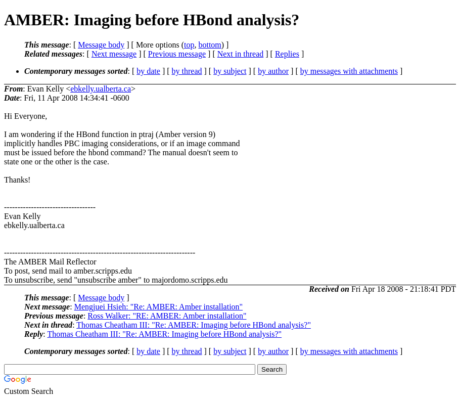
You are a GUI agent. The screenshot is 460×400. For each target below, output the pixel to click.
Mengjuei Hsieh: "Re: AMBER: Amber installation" (158, 306)
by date (148, 71)
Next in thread (240, 54)
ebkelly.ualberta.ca (100, 88)
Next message (113, 54)
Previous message (177, 54)
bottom (209, 44)
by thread (187, 71)
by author (273, 71)
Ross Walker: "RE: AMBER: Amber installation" (166, 316)
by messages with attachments (349, 71)
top (189, 44)
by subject (229, 71)
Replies (287, 54)
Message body (101, 44)
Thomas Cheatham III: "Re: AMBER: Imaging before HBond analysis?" (193, 325)
